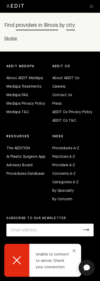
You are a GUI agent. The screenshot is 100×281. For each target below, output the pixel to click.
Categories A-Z (65, 182)
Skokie (10, 39)
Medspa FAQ (17, 95)
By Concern (62, 199)
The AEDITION (18, 148)
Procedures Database (25, 174)
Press (57, 103)
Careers (58, 86)
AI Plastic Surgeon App (26, 157)
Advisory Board (19, 165)
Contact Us (62, 95)
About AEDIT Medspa (24, 78)
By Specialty (63, 191)
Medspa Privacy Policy (25, 103)
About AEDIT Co (65, 78)
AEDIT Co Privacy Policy (72, 112)
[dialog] (42, 260)
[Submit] (86, 230)
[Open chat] (87, 268)
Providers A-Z (63, 165)
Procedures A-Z (65, 148)
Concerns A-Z (64, 174)
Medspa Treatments (23, 86)
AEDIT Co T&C (64, 120)
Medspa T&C (17, 112)
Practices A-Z (63, 157)
